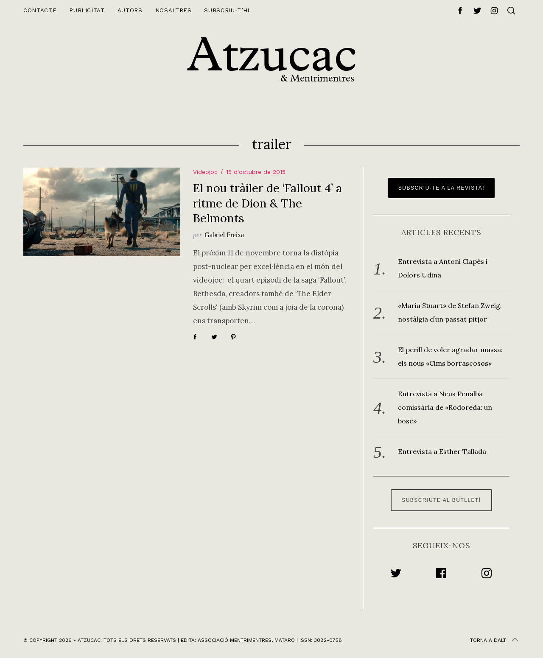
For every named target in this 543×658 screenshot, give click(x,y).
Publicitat (87, 10)
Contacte (39, 10)
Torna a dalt (495, 640)
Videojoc (205, 171)
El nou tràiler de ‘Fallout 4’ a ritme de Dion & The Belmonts (267, 203)
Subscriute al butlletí (441, 500)
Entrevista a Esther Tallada (442, 451)
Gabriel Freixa (224, 234)
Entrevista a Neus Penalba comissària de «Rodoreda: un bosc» (445, 407)
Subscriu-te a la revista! (441, 188)
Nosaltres (173, 10)
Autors (130, 10)
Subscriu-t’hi (226, 10)
